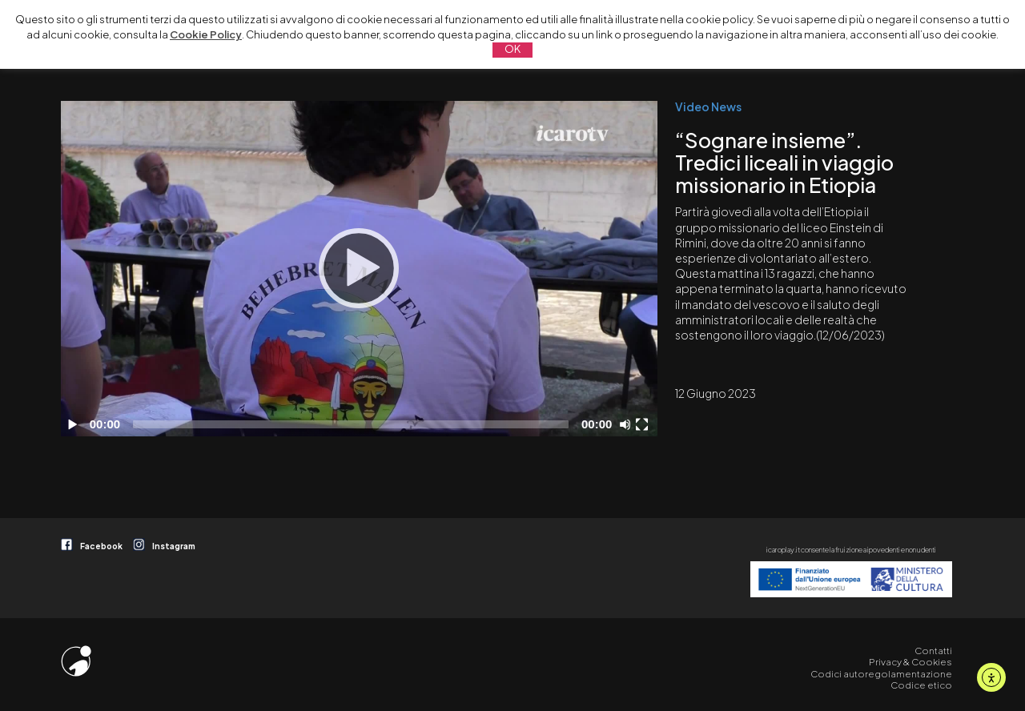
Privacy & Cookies (910, 662)
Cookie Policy (206, 34)
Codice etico (921, 685)
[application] (359, 268)
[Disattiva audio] (628, 424)
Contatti (933, 651)
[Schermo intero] (644, 424)
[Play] (359, 268)
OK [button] (512, 48)
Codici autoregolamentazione (881, 674)
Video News (708, 106)
